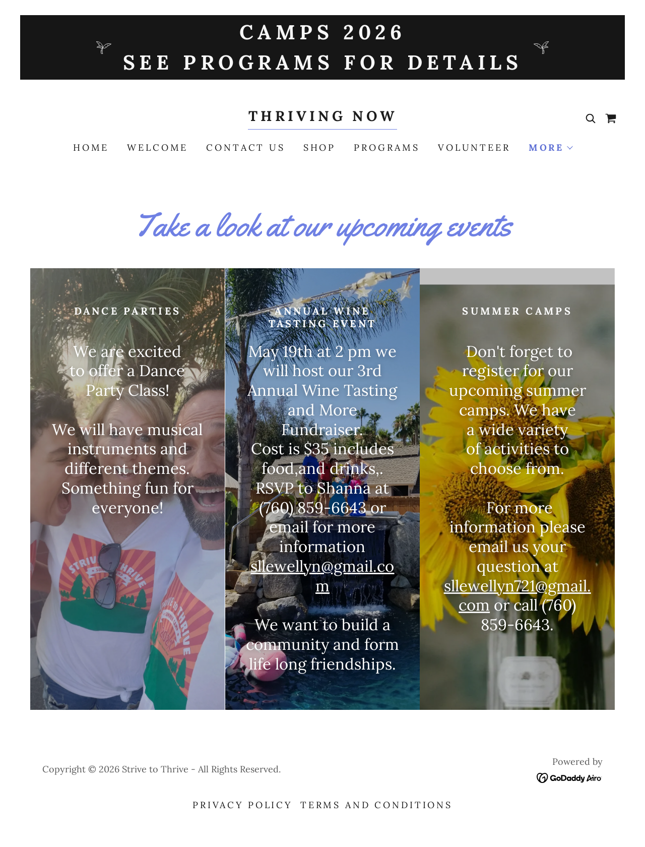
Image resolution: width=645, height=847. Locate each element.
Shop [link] (319, 147)
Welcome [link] (157, 147)
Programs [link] (387, 147)
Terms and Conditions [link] (376, 805)
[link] (322, 117)
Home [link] (91, 147)
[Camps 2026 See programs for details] (322, 47)
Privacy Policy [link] (242, 805)
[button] (550, 148)
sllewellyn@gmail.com (322, 575)
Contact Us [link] (245, 147)
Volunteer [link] (474, 147)
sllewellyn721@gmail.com (517, 595)
